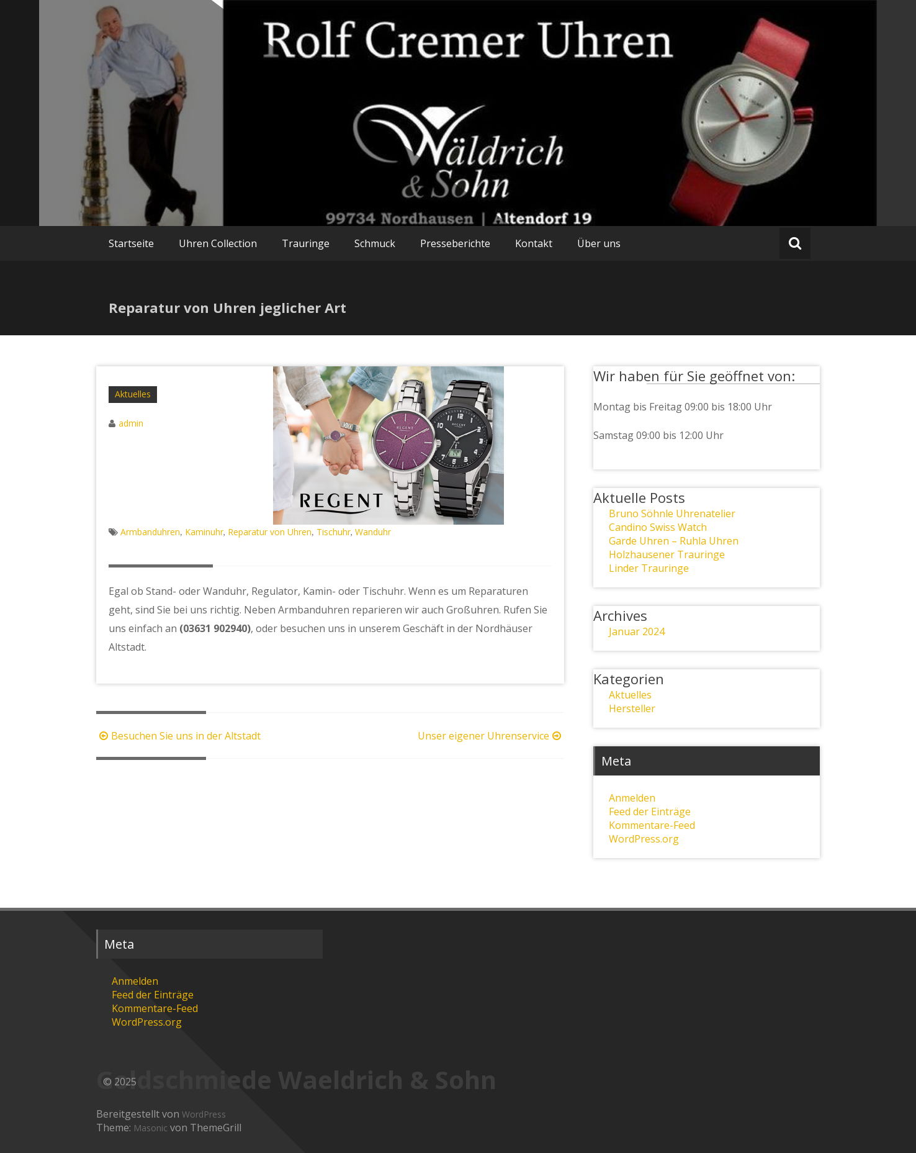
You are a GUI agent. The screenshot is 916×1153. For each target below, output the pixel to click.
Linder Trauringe (649, 568)
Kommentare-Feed (652, 825)
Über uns (599, 243)
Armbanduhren (150, 532)
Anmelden (632, 798)
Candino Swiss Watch (658, 527)
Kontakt (533, 243)
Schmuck (374, 243)
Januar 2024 (637, 631)
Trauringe (306, 243)
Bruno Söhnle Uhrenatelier (672, 513)
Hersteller (632, 708)
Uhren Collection (218, 243)
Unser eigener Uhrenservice (491, 736)
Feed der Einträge (650, 811)
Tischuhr (334, 532)
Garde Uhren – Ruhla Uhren (674, 541)
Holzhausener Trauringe (667, 554)
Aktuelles (133, 394)
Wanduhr (373, 532)
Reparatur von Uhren (270, 532)
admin (131, 423)
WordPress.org (644, 839)
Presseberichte (455, 243)
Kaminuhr (204, 532)
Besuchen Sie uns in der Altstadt (178, 736)
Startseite (131, 243)
